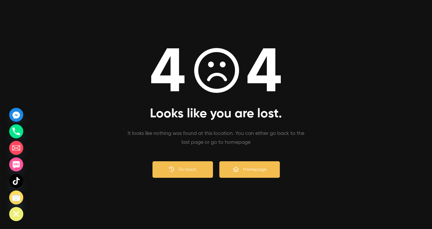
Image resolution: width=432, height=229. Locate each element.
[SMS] (16, 164)
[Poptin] (16, 198)
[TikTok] (16, 181)
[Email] (16, 148)
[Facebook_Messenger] (16, 115)
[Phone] (16, 131)
